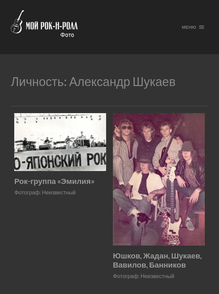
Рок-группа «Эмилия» (54, 181)
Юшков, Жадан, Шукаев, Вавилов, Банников (157, 260)
